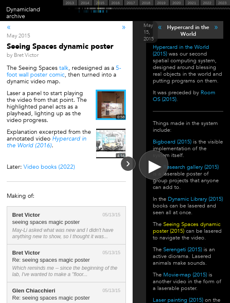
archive (15, 16)
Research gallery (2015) (191, 167)
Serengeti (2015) (182, 249)
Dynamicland (23, 9)
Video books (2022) (49, 167)
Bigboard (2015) (172, 142)
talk (63, 68)
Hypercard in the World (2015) (181, 50)
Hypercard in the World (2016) (46, 142)
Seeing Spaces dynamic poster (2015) (186, 228)
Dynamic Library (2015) (195, 199)
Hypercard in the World (188, 31)
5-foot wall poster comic (64, 71)
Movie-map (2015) (185, 275)
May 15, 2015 (149, 32)
